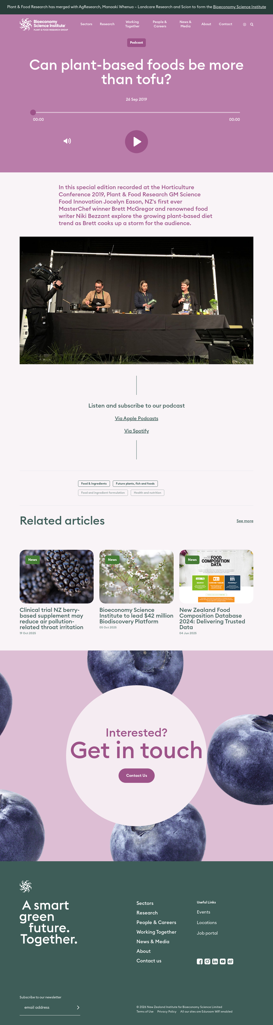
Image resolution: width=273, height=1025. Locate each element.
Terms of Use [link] (145, 1011)
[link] (137, 775)
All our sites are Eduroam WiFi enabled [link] (206, 1011)
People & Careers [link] (160, 24)
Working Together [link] (132, 24)
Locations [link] (207, 922)
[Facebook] (200, 961)
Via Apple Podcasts (136, 418)
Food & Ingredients (94, 483)
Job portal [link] (207, 933)
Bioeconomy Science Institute (239, 7)
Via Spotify (136, 431)
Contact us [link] (148, 961)
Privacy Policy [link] (166, 1011)
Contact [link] (225, 24)
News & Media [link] (186, 24)
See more (245, 521)
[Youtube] (223, 961)
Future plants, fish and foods (135, 483)
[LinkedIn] (215, 961)
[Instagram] (207, 961)
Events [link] (203, 912)
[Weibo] (230, 961)
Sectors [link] (86, 24)
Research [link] (107, 24)
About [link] (206, 24)
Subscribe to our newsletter (40, 997)
